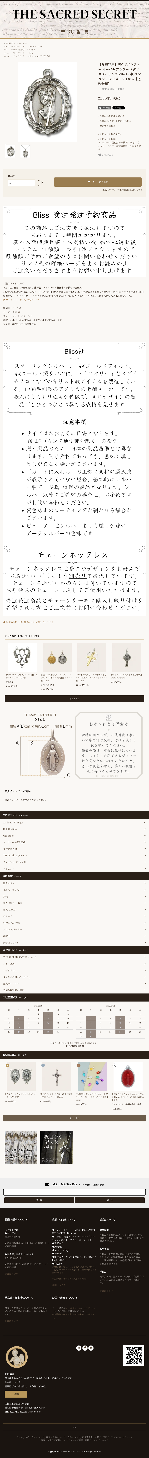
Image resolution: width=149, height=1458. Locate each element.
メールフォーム (73, 1307)
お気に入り (105, 155)
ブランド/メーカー (19, 53)
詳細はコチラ (11, 1273)
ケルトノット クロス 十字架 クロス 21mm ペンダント (126, 676)
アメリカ (32, 49)
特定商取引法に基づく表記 (130, 189)
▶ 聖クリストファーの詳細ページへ (21, 299)
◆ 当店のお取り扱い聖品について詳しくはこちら (28, 622)
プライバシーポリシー (120, 1437)
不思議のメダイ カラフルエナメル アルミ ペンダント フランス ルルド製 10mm (92, 1096)
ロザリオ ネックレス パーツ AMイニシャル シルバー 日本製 (22, 676)
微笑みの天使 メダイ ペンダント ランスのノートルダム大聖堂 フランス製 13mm (56, 677)
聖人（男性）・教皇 (19, 46)
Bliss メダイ (23, 43)
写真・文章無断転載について (54, 1440)
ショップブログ (99, 1440)
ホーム (6, 46)
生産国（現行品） (18, 49)
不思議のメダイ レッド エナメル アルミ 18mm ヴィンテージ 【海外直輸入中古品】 (128, 1096)
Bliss (31, 53)
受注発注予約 (10, 43)
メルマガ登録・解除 (79, 1440)
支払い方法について (34, 1437)
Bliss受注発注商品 (43, 56)
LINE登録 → (16, 1394)
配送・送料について (55, 1437)
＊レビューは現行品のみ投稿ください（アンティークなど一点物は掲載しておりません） (119, 144)
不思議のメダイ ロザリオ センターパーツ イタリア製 (20, 1095)
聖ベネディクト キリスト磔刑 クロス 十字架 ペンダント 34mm (56, 1095)
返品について (109, 189)
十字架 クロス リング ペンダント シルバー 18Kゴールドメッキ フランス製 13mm (91, 677)
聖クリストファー (36, 46)
